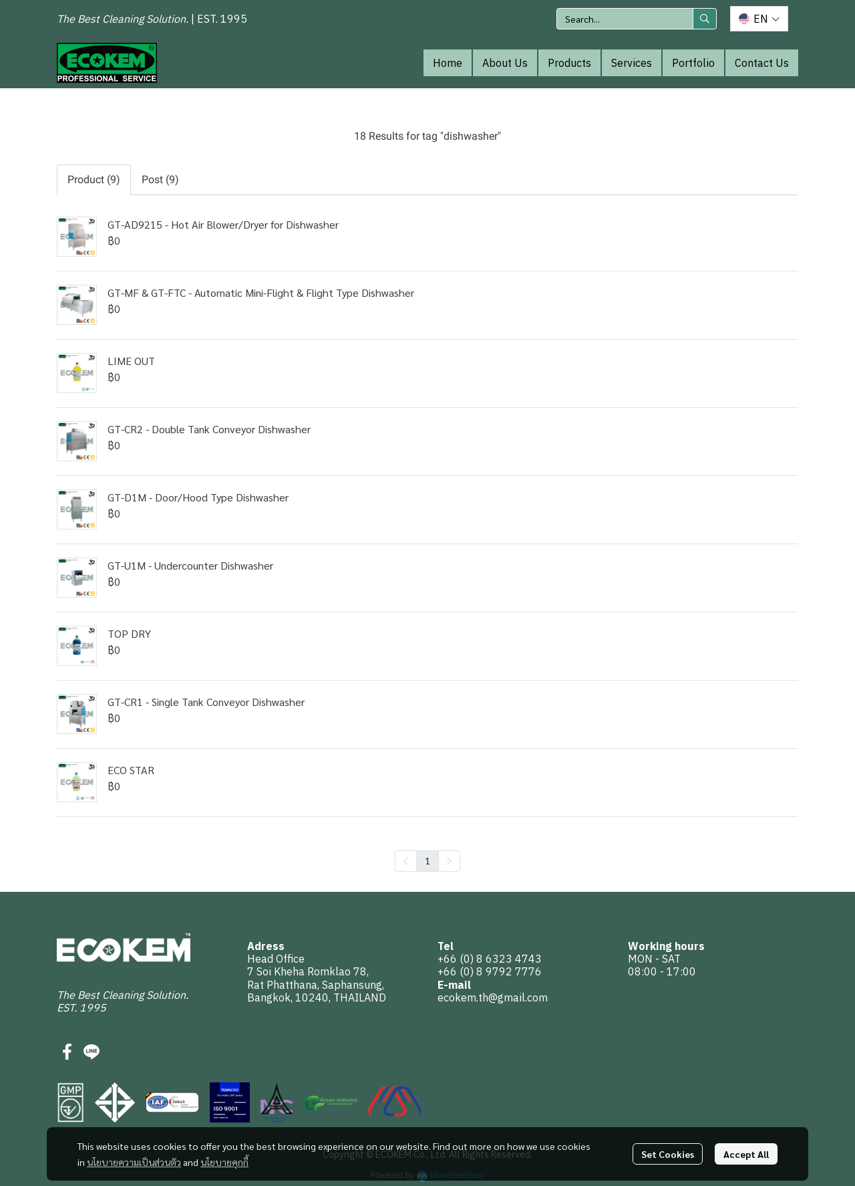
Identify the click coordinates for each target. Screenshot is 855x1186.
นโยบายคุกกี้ (224, 1162)
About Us (505, 63)
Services (631, 63)
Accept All (746, 1154)
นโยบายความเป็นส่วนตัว (134, 1162)
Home (447, 63)
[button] (636, 19)
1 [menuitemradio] (427, 860)
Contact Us (762, 63)
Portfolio (693, 63)
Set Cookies (667, 1154)
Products (569, 63)
